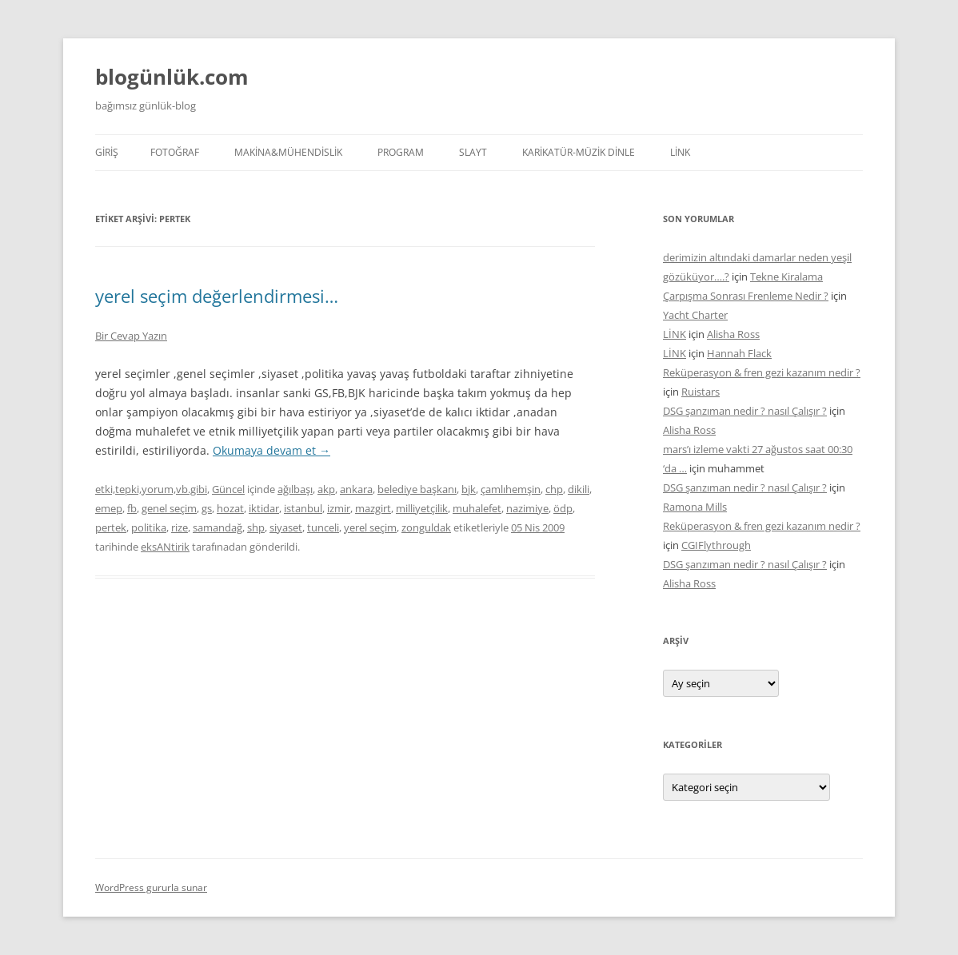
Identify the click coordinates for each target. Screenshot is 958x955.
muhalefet (477, 508)
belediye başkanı (417, 489)
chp (554, 489)
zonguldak (426, 527)
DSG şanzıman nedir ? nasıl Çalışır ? (745, 411)
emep (108, 508)
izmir (338, 508)
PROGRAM (400, 152)
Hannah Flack (739, 353)
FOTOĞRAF (174, 152)
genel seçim (169, 508)
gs (207, 508)
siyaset (285, 527)
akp (326, 489)
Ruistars (700, 391)
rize (179, 527)
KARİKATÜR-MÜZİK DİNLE (578, 152)
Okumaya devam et (271, 450)
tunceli (323, 527)
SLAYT (473, 152)
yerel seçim (370, 527)
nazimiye (527, 508)
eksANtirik (165, 546)
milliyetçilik (422, 508)
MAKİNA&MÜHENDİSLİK (288, 152)
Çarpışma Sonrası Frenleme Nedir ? (745, 295)
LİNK (680, 152)
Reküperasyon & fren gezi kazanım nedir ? (761, 372)
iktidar (264, 508)
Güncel (228, 489)
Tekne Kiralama (786, 276)
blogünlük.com (172, 76)
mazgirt (373, 508)
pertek (110, 527)
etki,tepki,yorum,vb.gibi (151, 489)
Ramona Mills (695, 506)
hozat (230, 508)
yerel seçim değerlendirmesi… (216, 296)
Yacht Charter (695, 315)
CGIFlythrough (716, 545)
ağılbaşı (295, 489)
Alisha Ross (733, 334)
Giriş (106, 152)
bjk (468, 489)
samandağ (217, 527)
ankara (356, 489)
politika (148, 527)
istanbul (303, 508)
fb (132, 508)
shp (256, 527)
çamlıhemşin (511, 489)
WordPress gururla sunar (151, 887)
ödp (563, 508)
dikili (578, 489)
